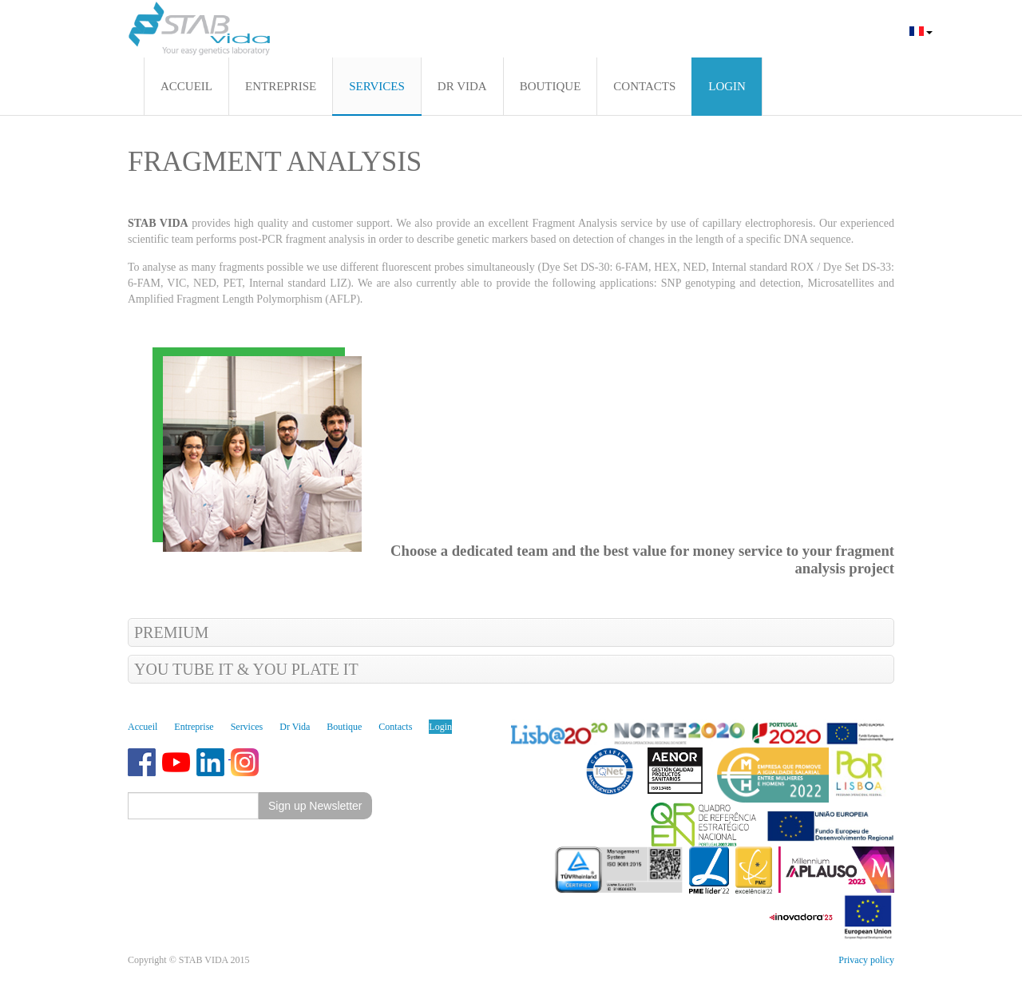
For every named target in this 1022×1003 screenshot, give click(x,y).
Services (247, 726)
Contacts (395, 726)
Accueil (142, 726)
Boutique (344, 726)
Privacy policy (866, 959)
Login (440, 726)
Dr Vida (294, 726)
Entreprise (193, 726)
